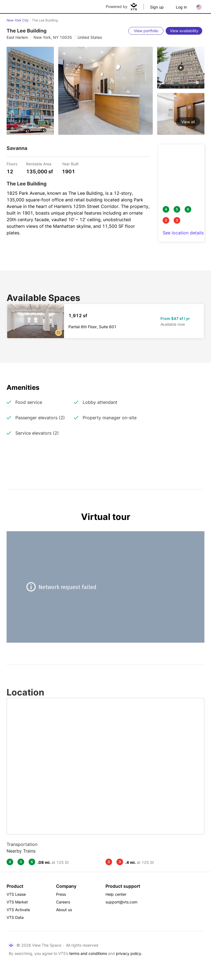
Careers (63, 902)
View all (188, 121)
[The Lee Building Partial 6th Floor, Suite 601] (105, 321)
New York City (18, 20)
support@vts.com (121, 902)
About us (64, 909)
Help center (116, 894)
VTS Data (15, 917)
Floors (12, 163)
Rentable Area (38, 163)
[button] (58, 332)
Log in (181, 7)
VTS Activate (18, 909)
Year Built (70, 163)
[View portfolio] (145, 31)
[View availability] (184, 31)
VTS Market (17, 902)
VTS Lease (16, 894)
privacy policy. (129, 953)
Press (61, 894)
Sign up (157, 7)
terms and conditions (88, 953)
